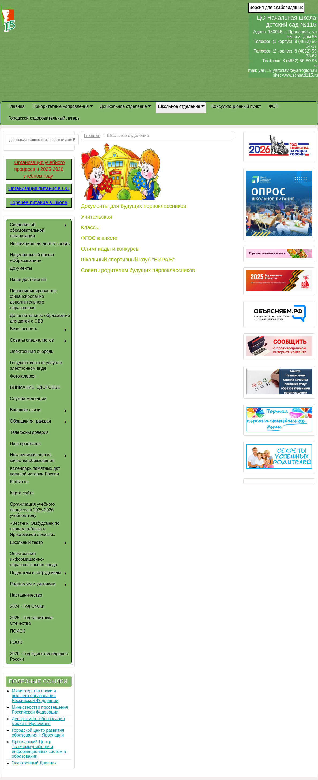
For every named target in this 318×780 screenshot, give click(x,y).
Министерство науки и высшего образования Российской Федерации (35, 696)
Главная (92, 135)
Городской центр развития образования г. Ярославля (38, 732)
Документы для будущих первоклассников (133, 206)
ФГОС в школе (99, 238)
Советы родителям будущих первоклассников (138, 270)
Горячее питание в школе (38, 202)
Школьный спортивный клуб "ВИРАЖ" (128, 260)
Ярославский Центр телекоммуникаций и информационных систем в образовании (39, 749)
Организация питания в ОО (39, 188)
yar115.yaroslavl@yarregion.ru (287, 70)
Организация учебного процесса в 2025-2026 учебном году (39, 169)
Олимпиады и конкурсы (110, 249)
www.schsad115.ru (300, 75)
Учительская (96, 217)
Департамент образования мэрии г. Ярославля (38, 721)
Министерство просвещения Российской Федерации (40, 709)
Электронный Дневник (34, 763)
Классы (90, 227)
